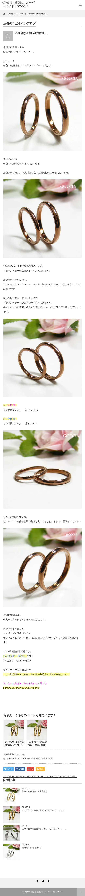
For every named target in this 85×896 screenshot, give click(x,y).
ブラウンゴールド (14, 758)
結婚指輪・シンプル (15, 754)
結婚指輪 (43, 758)
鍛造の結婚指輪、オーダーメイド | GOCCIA (47, 892)
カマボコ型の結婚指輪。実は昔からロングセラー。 (44, 829)
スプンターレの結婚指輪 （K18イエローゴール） (25, 776)
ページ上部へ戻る (81, 892)
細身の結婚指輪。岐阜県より (34, 791)
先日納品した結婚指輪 (32, 847)
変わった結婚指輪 (31, 758)
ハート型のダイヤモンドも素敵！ (62, 776)
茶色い (51, 758)
